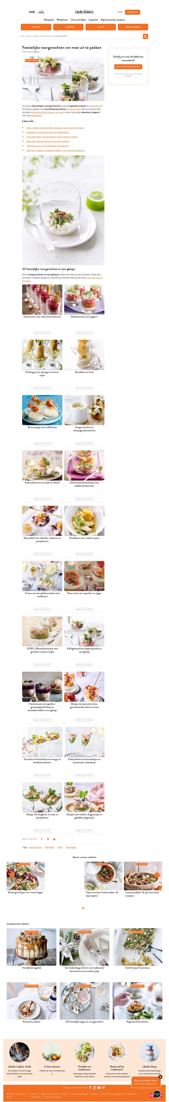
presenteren (95, 106)
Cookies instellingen (81, 1094)
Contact (96, 1094)
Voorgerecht (35, 847)
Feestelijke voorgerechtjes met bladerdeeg (47, 132)
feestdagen (36, 115)
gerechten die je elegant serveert (47, 112)
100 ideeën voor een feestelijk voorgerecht (47, 146)
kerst (60, 847)
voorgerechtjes (73, 109)
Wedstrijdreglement (119, 1094)
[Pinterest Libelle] (104, 1087)
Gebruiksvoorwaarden (50, 1094)
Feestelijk (49, 847)
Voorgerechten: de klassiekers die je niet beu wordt (51, 137)
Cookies (66, 1094)
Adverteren (37, 1097)
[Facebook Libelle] (90, 1087)
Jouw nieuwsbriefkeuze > (128, 66)
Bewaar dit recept (42, 333)
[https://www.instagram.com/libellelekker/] (95, 1087)
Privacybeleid (128, 75)
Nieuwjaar (71, 847)
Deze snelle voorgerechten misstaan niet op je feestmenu (55, 128)
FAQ (105, 1094)
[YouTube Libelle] (99, 1087)
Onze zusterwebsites (54, 1097)
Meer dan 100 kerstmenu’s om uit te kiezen (47, 141)
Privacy (35, 1094)
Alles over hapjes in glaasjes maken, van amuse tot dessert (55, 150)
